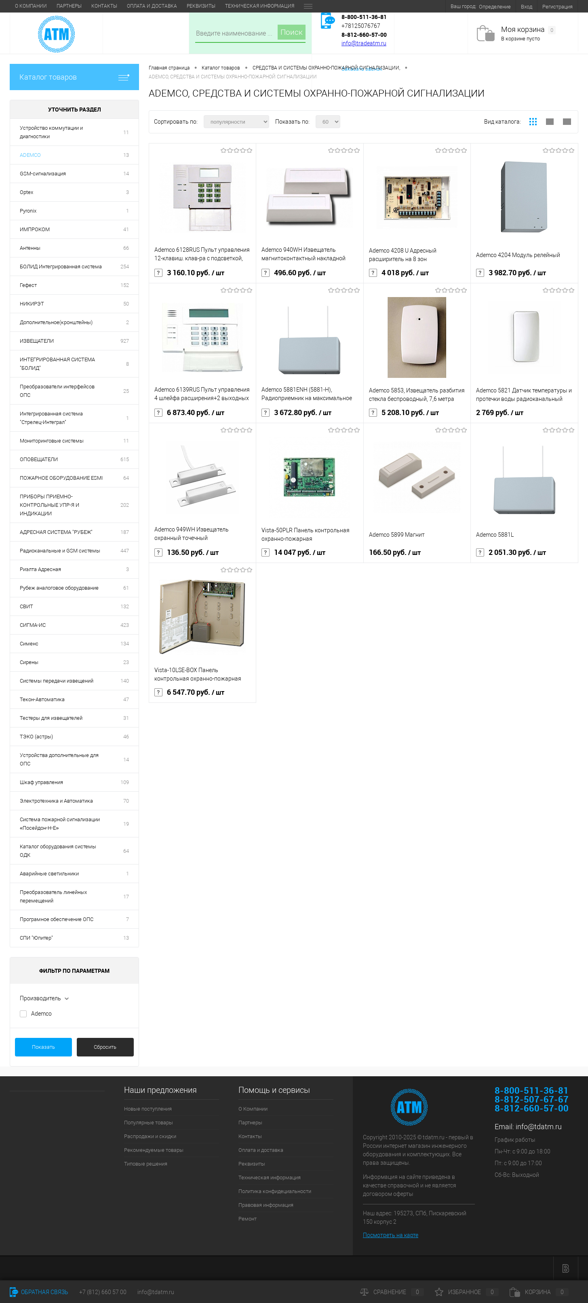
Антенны (30, 248)
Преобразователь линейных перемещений (53, 896)
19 (126, 824)
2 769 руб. (499, 412)
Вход (526, 7)
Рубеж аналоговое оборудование (59, 588)
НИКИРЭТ (32, 304)
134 (124, 644)
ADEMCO (30, 155)
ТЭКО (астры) (36, 737)
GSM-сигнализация (43, 174)
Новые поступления (148, 1109)
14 (126, 174)
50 (126, 304)
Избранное (467, 1292)
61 (126, 588)
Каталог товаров (74, 77)
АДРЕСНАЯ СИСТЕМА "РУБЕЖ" (56, 532)
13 (126, 155)
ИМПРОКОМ (35, 229)
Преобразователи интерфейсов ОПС (57, 391)
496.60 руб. (293, 272)
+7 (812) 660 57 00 (102, 1292)
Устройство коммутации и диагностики (51, 132)
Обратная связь (39, 1292)
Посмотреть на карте (390, 1235)
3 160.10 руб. (189, 272)
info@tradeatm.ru (363, 43)
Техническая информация (259, 6)
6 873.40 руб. (189, 412)
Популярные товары (148, 1123)
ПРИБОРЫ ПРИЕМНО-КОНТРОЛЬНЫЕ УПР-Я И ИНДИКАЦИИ (49, 505)
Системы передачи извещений (56, 681)
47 (126, 699)
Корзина (539, 1292)
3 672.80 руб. (296, 412)
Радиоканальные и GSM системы (60, 551)
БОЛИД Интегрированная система (61, 267)
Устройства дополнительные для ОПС (59, 759)
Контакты (104, 6)
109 (124, 782)
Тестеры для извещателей (51, 718)
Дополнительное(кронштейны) (56, 322)
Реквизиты (201, 6)
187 (124, 532)
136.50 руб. (186, 552)
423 (124, 625)
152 (124, 285)
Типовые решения (145, 1164)
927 (124, 341)
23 (126, 662)
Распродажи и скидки (150, 1136)
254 (124, 267)
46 (126, 737)
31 (126, 718)
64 (126, 478)
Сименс (29, 644)
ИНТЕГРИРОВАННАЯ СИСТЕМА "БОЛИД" (57, 363)
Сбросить (105, 1047)
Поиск (291, 32)
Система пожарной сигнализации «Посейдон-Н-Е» (60, 823)
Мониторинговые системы (52, 441)
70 (126, 801)
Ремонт (247, 1219)
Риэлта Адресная (40, 569)
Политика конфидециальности (274, 1191)
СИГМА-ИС (33, 625)
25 (126, 391)
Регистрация (557, 7)
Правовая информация (265, 1205)
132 (124, 606)
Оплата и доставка (152, 6)
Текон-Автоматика (42, 699)
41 (126, 229)
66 (126, 248)
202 (124, 505)
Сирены (29, 662)
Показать (43, 1047)
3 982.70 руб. (511, 272)
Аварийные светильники (49, 874)
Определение (495, 7)
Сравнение (392, 1292)
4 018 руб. (399, 272)
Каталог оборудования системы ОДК (58, 850)
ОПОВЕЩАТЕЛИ (39, 459)
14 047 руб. (293, 552)
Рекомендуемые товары (153, 1150)
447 (124, 551)
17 (126, 897)
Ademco (41, 1013)
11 (126, 132)
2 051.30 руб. (511, 552)
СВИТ (26, 606)
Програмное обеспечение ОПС (56, 919)
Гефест (28, 285)
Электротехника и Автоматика (56, 801)
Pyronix (28, 211)
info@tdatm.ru (539, 1126)
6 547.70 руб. (189, 692)
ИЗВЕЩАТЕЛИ (37, 341)
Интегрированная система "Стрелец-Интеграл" (51, 418)
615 (124, 459)
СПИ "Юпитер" (36, 938)
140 (124, 681)
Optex (26, 192)
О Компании (31, 6)
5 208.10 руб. (404, 412)
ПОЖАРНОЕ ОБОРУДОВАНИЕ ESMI (61, 478)
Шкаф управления (41, 782)
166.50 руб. (395, 552)
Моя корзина (528, 29)
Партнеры (69, 6)
